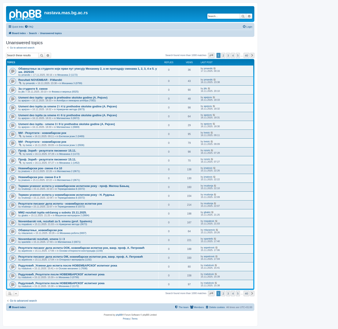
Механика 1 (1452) (69, 162)
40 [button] (246, 55)
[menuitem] (29, 26)
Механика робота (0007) (73, 233)
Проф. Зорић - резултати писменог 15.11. (47, 150)
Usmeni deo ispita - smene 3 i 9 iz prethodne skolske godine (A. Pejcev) (66, 124)
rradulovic (27, 268)
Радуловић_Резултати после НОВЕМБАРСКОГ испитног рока (61, 274)
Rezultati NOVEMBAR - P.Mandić (40, 79)
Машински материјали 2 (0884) (72, 215)
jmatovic (26, 171)
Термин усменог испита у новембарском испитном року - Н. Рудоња (66, 194)
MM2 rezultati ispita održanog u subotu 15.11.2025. (52, 212)
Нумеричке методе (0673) (70, 109)
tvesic (29, 136)
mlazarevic (27, 233)
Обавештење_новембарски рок (40, 230)
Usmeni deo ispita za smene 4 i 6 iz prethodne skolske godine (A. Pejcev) (67, 115)
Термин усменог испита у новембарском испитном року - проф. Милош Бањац (73, 186)
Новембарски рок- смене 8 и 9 (39, 177)
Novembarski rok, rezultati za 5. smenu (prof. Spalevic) (55, 221)
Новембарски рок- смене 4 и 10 (40, 168)
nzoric (29, 154)
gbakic (25, 215)
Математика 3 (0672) (67, 118)
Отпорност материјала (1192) (75, 259)
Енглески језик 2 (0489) (71, 136)
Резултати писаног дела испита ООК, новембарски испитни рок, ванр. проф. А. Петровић (81, 247)
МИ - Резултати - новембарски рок (42, 133)
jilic (23, 91)
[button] (211, 55)
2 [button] (223, 55)
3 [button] (228, 55)
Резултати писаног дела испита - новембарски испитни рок (60, 203)
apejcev (26, 100)
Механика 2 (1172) (67, 75)
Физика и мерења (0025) (65, 91)
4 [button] (233, 55)
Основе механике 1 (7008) (73, 268)
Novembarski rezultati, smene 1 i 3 (41, 239)
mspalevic (27, 224)
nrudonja (26, 189)
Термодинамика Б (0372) (71, 189)
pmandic (26, 75)
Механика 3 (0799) (72, 83)
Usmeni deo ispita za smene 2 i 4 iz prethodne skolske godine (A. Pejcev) (67, 106)
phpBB (119, 315)
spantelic (26, 242)
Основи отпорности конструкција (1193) (81, 250)
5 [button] (238, 55)
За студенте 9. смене (33, 88)
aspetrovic (27, 250)
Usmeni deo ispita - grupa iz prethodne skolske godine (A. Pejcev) (62, 97)
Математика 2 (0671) (68, 171)
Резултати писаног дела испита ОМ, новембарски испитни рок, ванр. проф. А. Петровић (80, 256)
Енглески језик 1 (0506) (71, 145)
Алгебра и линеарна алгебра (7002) (76, 100)
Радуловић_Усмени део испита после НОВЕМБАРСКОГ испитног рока (67, 265)
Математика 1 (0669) (67, 127)
